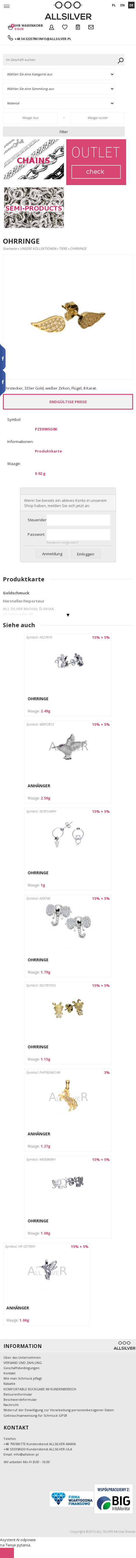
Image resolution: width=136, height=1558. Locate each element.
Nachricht (11, 1405)
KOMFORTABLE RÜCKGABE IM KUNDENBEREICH (39, 1389)
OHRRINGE (38, 698)
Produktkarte (48, 451)
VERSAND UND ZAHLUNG (22, 1362)
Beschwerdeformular (20, 1399)
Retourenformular (17, 1394)
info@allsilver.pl (54, 39)
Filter (64, 131)
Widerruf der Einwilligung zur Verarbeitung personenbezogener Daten (58, 1410)
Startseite (10, 248)
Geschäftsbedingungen (21, 1368)
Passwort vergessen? (62, 542)
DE (131, 5)
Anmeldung (52, 553)
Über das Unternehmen (22, 1357)
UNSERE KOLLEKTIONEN (38, 248)
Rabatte (9, 1383)
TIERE (63, 248)
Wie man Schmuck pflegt (22, 1378)
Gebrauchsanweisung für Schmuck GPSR (35, 1415)
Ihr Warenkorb (29, 27)
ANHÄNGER (39, 785)
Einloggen (85, 554)
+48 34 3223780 (26, 39)
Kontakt (9, 1373)
